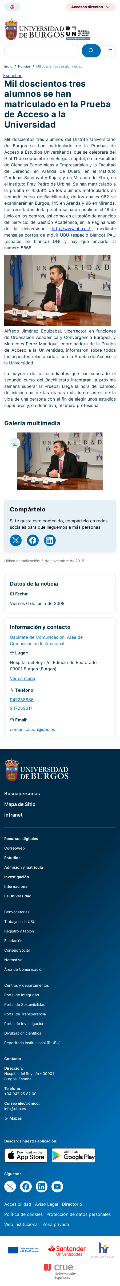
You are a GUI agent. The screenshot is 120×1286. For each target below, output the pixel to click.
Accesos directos (87, 7)
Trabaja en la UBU (19, 921)
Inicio (8, 66)
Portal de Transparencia (25, 1014)
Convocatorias (16, 912)
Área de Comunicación (23, 969)
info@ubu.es (15, 1108)
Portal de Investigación (24, 1023)
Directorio (72, 1204)
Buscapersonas (22, 793)
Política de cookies (23, 1214)
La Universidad (17, 896)
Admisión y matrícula (23, 867)
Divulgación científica (22, 1033)
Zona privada (55, 1224)
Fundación (13, 940)
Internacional (16, 886)
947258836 (22, 699)
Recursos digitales (21, 838)
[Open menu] (110, 50)
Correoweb (14, 848)
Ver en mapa (22, 678)
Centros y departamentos (26, 985)
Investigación (16, 877)
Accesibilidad (17, 1204)
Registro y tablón (19, 931)
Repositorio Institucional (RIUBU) (32, 1042)
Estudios (12, 857)
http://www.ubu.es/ (71, 228)
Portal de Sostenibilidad (25, 1004)
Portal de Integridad (21, 995)
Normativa (13, 959)
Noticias (24, 66)
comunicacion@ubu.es (32, 729)
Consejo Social (17, 950)
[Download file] (15, 443)
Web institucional (21, 1224)
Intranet (13, 815)
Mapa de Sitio (19, 804)
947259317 (21, 708)
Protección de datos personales (78, 1214)
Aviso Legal (46, 1204)
